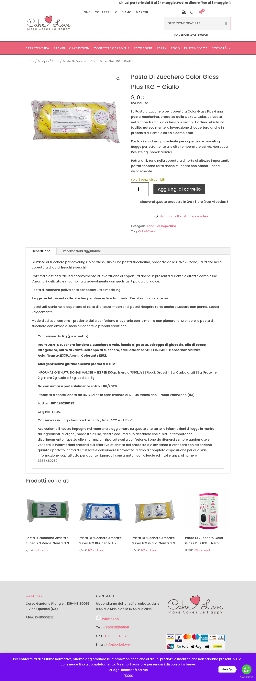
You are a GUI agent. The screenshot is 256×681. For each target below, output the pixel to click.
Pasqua (43, 61)
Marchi (142, 12)
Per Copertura (166, 226)
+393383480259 (117, 636)
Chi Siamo (123, 12)
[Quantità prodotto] (140, 189)
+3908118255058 (116, 627)
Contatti (103, 12)
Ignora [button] (128, 675)
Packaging (143, 49)
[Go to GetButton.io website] (246, 677)
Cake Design (79, 49)
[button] (118, 78)
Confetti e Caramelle (111, 49)
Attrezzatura (37, 49)
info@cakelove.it (119, 644)
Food (175, 49)
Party (162, 49)
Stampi (59, 49)
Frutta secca (195, 49)
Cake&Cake (146, 231)
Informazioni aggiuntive (81, 251)
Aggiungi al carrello (179, 189)
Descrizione (41, 251)
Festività (219, 49)
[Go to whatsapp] (246, 669)
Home (86, 12)
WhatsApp (110, 619)
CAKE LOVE (35, 595)
